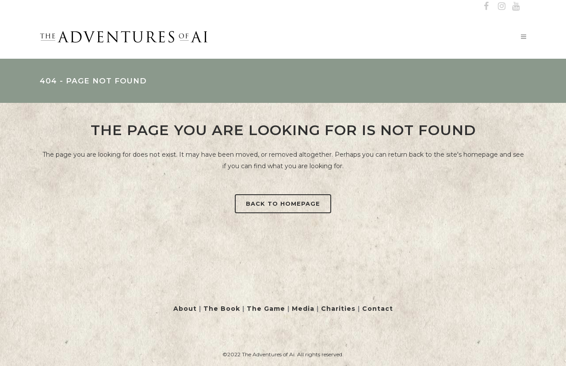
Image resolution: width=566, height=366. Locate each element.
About (185, 309)
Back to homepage (283, 203)
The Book (221, 309)
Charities (338, 309)
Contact (377, 309)
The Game (266, 309)
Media (303, 309)
